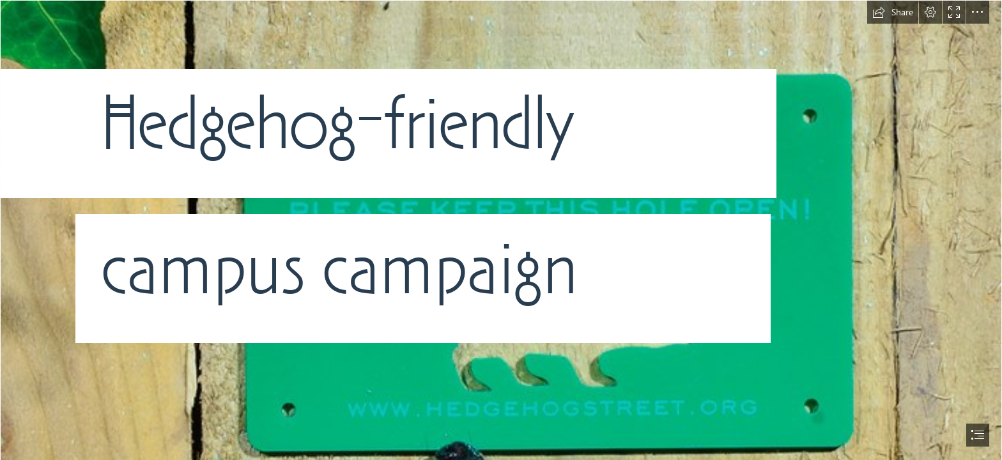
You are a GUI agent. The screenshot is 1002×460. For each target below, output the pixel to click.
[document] (501, 230)
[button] (892, 12)
